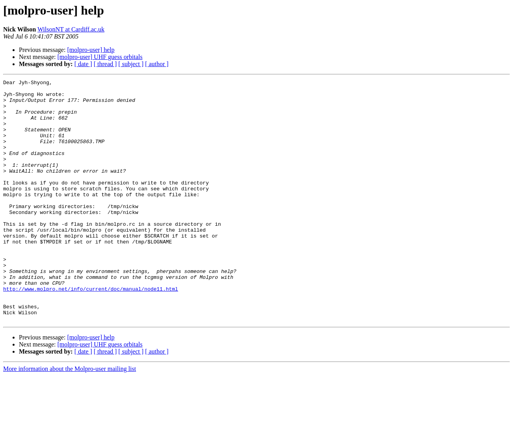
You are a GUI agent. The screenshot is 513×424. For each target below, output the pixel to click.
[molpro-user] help (90, 49)
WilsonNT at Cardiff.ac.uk (70, 29)
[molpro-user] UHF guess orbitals (99, 56)
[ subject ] (131, 64)
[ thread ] (105, 64)
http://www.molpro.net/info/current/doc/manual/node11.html (90, 331)
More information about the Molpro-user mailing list (69, 417)
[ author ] (157, 64)
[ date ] (83, 64)
